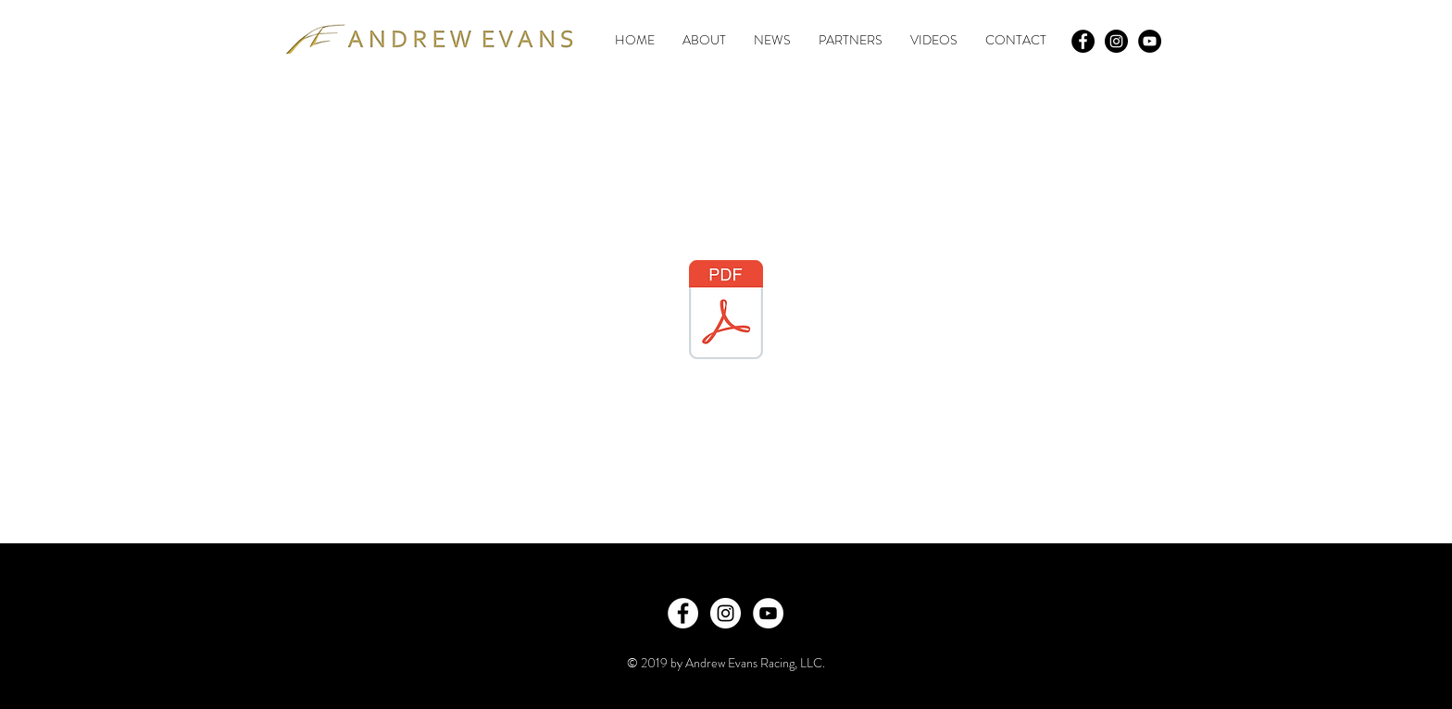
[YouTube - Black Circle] (1149, 41)
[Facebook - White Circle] (683, 613)
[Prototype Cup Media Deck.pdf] (726, 312)
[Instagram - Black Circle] (1116, 41)
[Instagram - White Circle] (725, 613)
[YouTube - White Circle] (768, 613)
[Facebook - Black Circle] (1083, 41)
